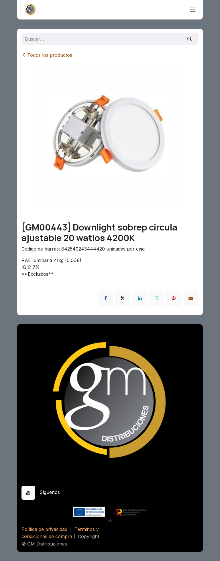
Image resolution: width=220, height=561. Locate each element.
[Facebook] (106, 298)
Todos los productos (46, 55)
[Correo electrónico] (191, 298)
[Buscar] (190, 39)
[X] (122, 298)
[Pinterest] (173, 298)
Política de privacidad (44, 529)
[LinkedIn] (140, 298)
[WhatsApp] (157, 298)
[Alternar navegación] (193, 10)
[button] (110, 520)
